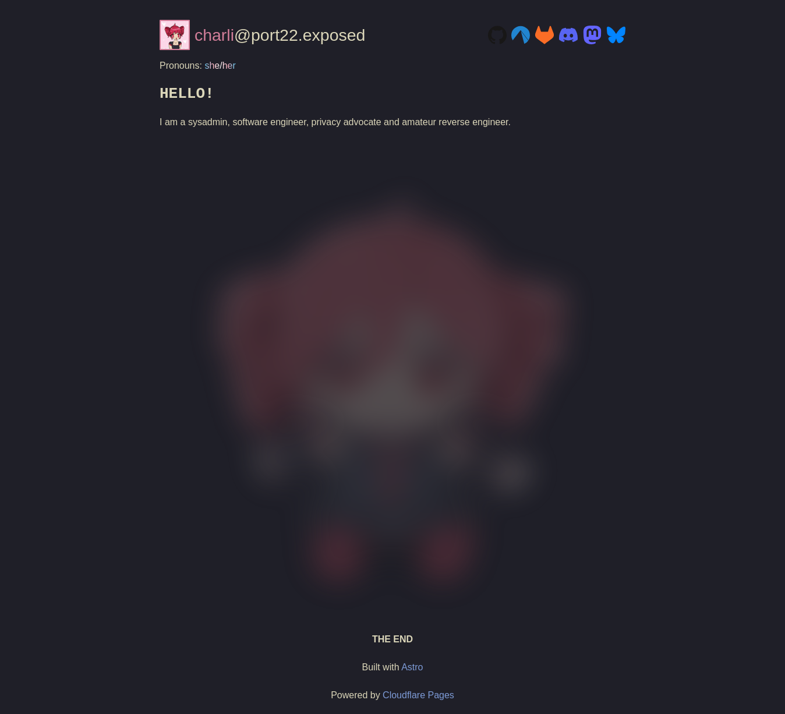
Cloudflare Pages (418, 695)
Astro (412, 667)
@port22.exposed (262, 35)
